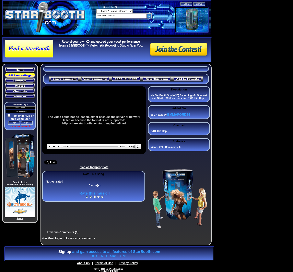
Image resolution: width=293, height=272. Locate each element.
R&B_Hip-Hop (159, 131)
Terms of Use (104, 263)
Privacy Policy (128, 263)
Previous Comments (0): (63, 232)
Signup (64, 251)
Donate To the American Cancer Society (20, 183)
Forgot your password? (20, 126)
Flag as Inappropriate (94, 167)
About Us (83, 263)
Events (20, 218)
